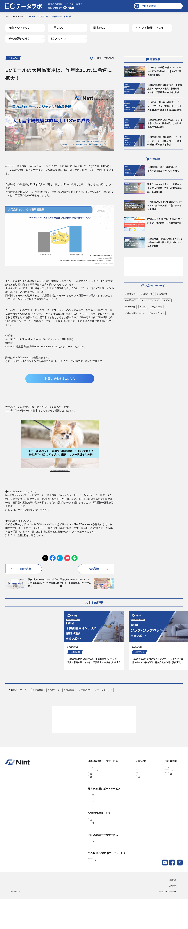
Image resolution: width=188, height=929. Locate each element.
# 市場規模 (162, 294)
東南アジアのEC (19, 27)
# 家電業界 (130, 294)
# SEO (167, 300)
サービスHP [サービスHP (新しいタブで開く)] (24, 509)
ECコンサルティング (73, 847)
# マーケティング (150, 300)
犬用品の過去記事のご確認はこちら (60, 471)
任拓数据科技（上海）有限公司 (161, 786)
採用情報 (173, 915)
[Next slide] (68, 680)
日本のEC (99, 27)
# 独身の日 (156, 306)
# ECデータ (146, 294)
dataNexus (69, 791)
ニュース (117, 796)
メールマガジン (119, 801)
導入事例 (117, 776)
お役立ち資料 (118, 786)
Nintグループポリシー (168, 921)
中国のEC (57, 27)
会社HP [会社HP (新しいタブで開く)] (22, 535)
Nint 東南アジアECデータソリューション (82, 887)
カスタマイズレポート (74, 811)
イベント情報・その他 (149, 27)
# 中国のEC (131, 300)
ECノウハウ (58, 38)
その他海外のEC (19, 38)
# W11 (143, 306)
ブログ (116, 791)
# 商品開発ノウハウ (134, 313)
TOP (7, 17)
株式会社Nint (153, 776)
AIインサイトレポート (74, 821)
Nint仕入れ (69, 786)
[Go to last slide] (54, 680)
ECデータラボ (19, 17)
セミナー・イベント (121, 781)
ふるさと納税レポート (74, 816)
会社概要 (173, 909)
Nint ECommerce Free (79, 781)
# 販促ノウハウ (156, 313)
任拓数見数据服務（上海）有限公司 (162, 781)
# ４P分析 (130, 306)
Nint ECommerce (72, 776)
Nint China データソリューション (78, 867)
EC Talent (69, 842)
